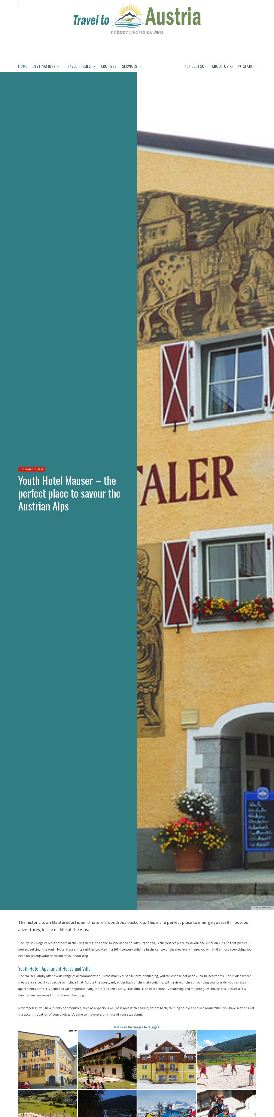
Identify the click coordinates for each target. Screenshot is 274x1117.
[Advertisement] (137, 48)
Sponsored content (31, 469)
